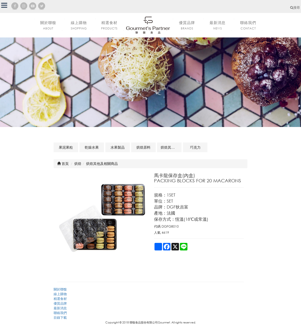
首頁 (63, 163)
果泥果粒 (66, 147)
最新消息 (60, 308)
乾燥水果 (92, 147)
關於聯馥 (60, 289)
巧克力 (195, 147)
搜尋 (295, 7)
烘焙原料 (143, 147)
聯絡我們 (60, 313)
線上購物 (60, 294)
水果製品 (118, 147)
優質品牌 (60, 303)
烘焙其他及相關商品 (171, 147)
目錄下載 (60, 317)
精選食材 (60, 298)
